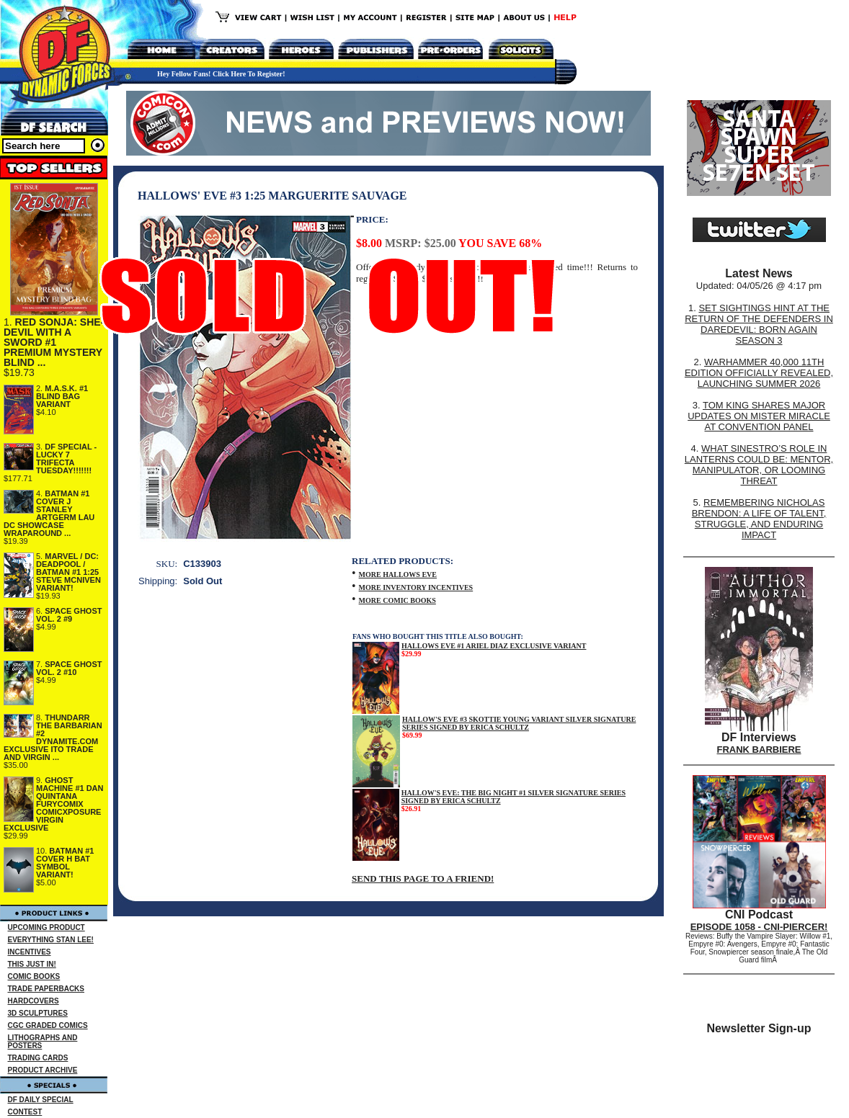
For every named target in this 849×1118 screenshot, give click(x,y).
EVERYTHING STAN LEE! (51, 940)
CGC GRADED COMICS (48, 1025)
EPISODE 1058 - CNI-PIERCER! (759, 926)
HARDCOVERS (33, 1001)
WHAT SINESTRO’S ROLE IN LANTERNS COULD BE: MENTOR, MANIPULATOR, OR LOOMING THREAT (759, 464)
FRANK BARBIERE (759, 749)
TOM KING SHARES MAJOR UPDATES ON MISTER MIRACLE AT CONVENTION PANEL (759, 416)
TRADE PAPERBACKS (46, 989)
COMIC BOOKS (34, 976)
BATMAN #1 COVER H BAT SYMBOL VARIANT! (65, 862)
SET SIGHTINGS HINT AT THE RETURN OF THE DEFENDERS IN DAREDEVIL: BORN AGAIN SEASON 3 (759, 324)
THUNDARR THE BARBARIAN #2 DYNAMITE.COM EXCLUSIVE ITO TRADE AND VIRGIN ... (53, 737)
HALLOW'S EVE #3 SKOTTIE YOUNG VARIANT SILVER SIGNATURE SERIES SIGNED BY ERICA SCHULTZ (519, 723)
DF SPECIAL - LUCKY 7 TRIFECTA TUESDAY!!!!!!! (66, 458)
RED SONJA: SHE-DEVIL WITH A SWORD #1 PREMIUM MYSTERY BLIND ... (54, 342)
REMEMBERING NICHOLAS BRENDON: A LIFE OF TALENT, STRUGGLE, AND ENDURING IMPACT (759, 518)
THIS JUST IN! (32, 964)
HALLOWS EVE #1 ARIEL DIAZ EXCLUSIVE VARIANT (493, 646)
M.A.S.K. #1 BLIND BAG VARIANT (62, 396)
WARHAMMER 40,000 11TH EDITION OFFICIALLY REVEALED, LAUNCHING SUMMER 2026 (759, 373)
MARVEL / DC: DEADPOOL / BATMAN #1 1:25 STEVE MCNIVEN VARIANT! (68, 572)
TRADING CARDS (38, 1058)
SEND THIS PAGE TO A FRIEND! (423, 878)
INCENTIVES (29, 952)
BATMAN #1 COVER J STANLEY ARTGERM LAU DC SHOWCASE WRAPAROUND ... (49, 513)
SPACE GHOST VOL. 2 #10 (69, 668)
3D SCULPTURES (38, 1013)
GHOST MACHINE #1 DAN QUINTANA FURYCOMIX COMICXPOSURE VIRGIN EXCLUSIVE (54, 804)
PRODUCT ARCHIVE (43, 1070)
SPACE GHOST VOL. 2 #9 (69, 615)
